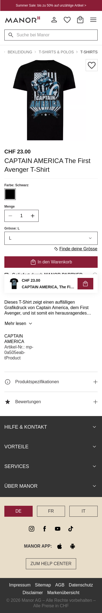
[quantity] (21, 216)
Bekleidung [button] (20, 52)
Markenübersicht (63, 592)
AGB (59, 585)
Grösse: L (12, 228)
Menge (9, 206)
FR (51, 511)
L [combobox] (51, 238)
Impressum (19, 585)
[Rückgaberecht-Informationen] (95, 290)
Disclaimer (33, 592)
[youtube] (57, 528)
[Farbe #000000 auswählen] (10, 194)
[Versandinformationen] (95, 275)
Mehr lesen (19, 323)
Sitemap (43, 585)
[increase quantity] (32, 216)
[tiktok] (70, 528)
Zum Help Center (51, 563)
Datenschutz (81, 585)
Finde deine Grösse (75, 249)
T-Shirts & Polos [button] (56, 52)
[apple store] (59, 546)
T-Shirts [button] (89, 52)
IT (83, 511)
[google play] (72, 546)
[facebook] (44, 528)
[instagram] (31, 528)
